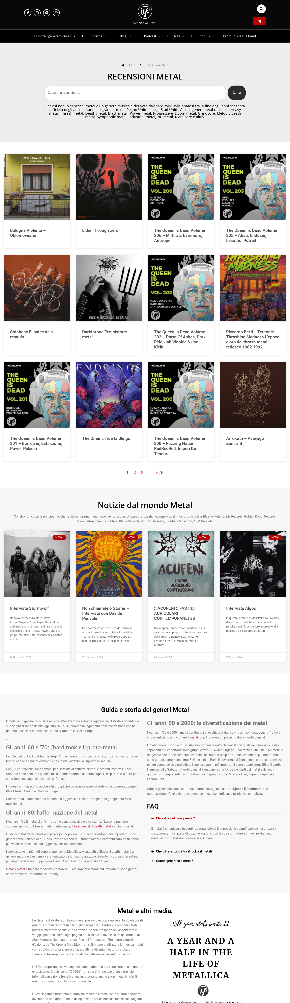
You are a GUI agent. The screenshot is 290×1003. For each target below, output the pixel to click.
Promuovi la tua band (239, 36)
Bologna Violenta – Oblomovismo (28, 233)
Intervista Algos (241, 608)
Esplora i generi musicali (55, 36)
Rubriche (98, 36)
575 (160, 472)
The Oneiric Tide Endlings (106, 438)
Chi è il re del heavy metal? (175, 818)
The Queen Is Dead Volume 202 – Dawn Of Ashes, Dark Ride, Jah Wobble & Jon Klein (180, 339)
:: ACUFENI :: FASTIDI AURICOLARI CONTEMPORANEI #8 (174, 613)
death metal (102, 826)
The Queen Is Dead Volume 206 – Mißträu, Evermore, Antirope (179, 235)
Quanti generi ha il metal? (174, 861)
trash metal (82, 826)
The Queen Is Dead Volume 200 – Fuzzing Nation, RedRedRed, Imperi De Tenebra (179, 446)
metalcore (197, 737)
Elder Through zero (100, 230)
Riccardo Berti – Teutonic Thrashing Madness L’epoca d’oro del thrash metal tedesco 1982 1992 (252, 339)
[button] (261, 8)
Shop (204, 36)
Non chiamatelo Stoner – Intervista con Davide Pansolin (105, 613)
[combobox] (135, 93)
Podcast (153, 36)
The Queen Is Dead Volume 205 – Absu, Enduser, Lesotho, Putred (251, 235)
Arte (179, 36)
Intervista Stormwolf (29, 608)
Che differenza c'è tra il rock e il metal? (184, 851)
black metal (16, 869)
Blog (126, 36)
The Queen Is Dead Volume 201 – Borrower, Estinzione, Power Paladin (36, 443)
